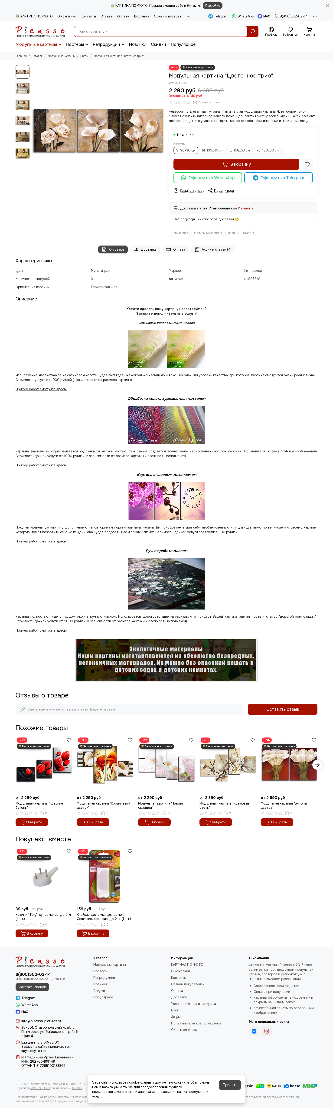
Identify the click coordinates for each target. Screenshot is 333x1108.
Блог (175, 1010)
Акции (176, 1017)
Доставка (141, 16)
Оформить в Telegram (278, 178)
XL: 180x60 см (268, 150)
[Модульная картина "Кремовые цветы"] (227, 764)
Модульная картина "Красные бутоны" (39, 805)
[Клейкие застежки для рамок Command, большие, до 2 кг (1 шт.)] (105, 876)
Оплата (123, 16)
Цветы (84, 56)
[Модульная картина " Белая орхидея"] (166, 764)
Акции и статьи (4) (212, 249)
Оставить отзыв (282, 709)
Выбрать (32, 822)
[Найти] (252, 31)
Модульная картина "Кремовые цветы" (224, 805)
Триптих (248, 233)
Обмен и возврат (167, 16)
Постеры (75, 44)
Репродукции (106, 44)
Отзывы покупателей (188, 984)
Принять (229, 1084)
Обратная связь (184, 1030)
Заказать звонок (32, 987)
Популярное (183, 44)
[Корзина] (309, 32)
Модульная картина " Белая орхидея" (160, 805)
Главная (21, 56)
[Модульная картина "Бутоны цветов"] (289, 764)
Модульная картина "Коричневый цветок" (103, 805)
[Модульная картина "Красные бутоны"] (44, 764)
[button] (317, 765)
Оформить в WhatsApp (208, 178)
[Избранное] (290, 32)
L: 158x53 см (240, 150)
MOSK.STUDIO (40, 1088)
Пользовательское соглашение (196, 1023)
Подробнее (212, 5)
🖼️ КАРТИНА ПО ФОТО (34, 16)
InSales (77, 1088)
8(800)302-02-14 (291, 16)
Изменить (246, 208)
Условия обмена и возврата (193, 1004)
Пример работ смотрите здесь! (41, 541)
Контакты (88, 16)
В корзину (236, 164)
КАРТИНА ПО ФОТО (187, 965)
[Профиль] (271, 32)
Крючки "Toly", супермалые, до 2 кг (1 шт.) (44, 917)
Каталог (37, 56)
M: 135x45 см (212, 150)
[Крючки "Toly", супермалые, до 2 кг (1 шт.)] (44, 876)
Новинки (137, 44)
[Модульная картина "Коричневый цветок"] (105, 764)
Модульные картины (36, 44)
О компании (66, 16)
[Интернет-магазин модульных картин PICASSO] (40, 31)
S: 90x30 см (186, 150)
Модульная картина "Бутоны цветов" (284, 805)
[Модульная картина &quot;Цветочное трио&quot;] (98, 131)
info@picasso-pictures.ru (41, 1021)
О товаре (113, 249)
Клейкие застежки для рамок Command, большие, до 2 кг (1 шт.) (104, 917)
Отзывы (107, 16)
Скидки (158, 44)
